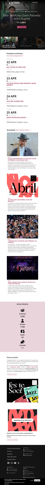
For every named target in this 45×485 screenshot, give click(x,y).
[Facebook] (8, 463)
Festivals (22, 345)
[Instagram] (12, 463)
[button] (43, 18)
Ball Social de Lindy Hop (16, 67)
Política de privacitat (11, 456)
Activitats (22, 314)
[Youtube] (15, 463)
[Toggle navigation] (35, 2)
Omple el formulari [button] (12, 374)
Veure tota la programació (15, 56)
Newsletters (10, 454)
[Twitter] (18, 463)
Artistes (22, 324)
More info (6, 484)
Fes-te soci (9, 451)
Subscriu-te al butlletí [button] (12, 440)
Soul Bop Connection (15, 101)
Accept (31, 480)
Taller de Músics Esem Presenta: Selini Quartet (21, 84)
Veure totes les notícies (23, 130)
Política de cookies (11, 459)
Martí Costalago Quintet (16, 117)
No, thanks (37, 480)
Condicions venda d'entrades (13, 448)
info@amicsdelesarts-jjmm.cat (29, 477)
